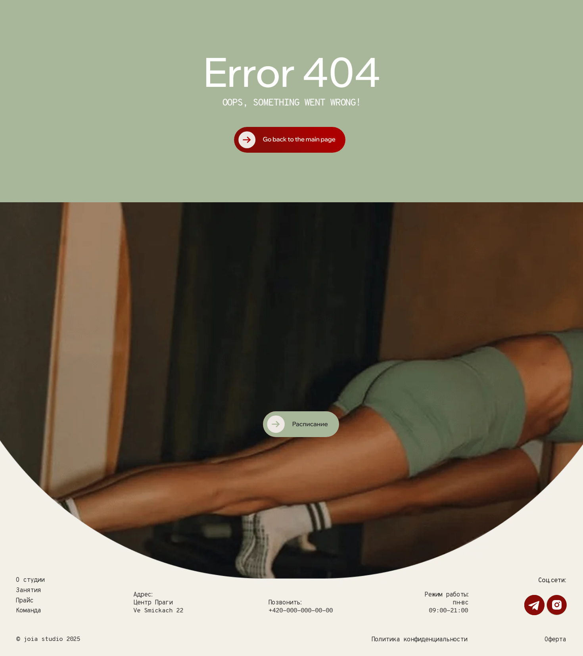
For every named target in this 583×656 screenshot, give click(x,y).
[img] (300, 325)
